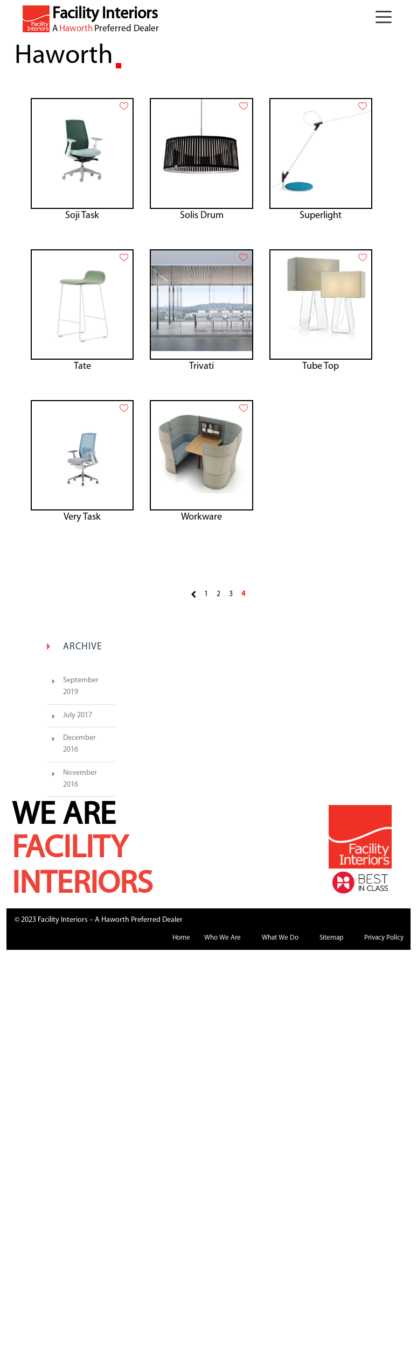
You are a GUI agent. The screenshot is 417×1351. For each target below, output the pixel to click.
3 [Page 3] (231, 594)
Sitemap (331, 937)
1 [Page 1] (206, 594)
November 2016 (80, 779)
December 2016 (79, 744)
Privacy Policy (384, 937)
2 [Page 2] (218, 594)
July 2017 (77, 715)
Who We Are (222, 937)
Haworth (76, 28)
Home (181, 937)
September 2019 (81, 686)
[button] (386, 19)
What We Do (280, 937)
